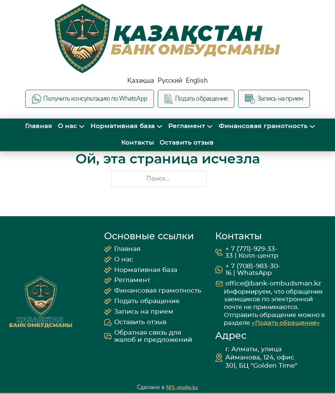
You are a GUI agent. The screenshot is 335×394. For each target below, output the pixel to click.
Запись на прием (274, 99)
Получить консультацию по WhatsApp (89, 99)
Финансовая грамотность (263, 126)
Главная (38, 126)
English (197, 80)
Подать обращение (196, 99)
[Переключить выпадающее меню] (81, 126)
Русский (170, 80)
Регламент (186, 126)
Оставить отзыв (187, 142)
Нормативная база (123, 126)
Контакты (137, 142)
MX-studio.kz (182, 387)
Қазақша (140, 80)
